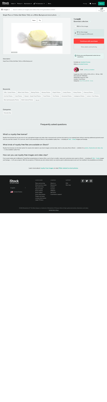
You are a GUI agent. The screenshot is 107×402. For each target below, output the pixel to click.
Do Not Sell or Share (54, 210)
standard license (85, 62)
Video (12, 3)
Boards (94, 3)
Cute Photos (18, 96)
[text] (53, 9)
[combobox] (5, 9)
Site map (68, 185)
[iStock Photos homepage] (6, 3)
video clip (100, 148)
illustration (92, 148)
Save (34, 20)
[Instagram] (91, 181)
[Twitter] (87, 181)
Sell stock (53, 192)
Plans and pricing (40, 183)
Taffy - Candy (72, 139)
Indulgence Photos (79, 96)
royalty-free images (46, 168)
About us (53, 183)
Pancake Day (7, 113)
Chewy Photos (77, 92)
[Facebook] (83, 181)
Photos (19, 3)
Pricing (85, 3)
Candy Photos (67, 92)
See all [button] (37, 100)
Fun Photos (56, 96)
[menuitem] (13, 5)
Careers (52, 188)
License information (40, 198)
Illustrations (27, 3)
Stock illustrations (40, 194)
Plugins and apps (40, 196)
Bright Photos (57, 92)
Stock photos (39, 190)
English (18, 188)
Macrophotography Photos (11, 100)
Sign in (101, 3)
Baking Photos (35, 92)
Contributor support (56, 194)
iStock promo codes (40, 185)
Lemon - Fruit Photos (93, 96)
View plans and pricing (89, 47)
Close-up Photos (88, 92)
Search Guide (39, 188)
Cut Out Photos (8, 96)
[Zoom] (36, 40)
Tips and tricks (39, 187)
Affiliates (52, 190)
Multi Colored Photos (27, 100)
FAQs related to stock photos (68, 168)
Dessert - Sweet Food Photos (32, 96)
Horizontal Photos (67, 96)
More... (50, 3)
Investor (52, 187)
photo (86, 148)
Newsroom (53, 185)
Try (40, 20)
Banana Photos (46, 92)
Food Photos (47, 96)
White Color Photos (23, 92)
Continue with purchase (89, 41)
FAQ (67, 183)
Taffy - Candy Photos (10, 92)
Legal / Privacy (39, 200)
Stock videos (38, 192)
